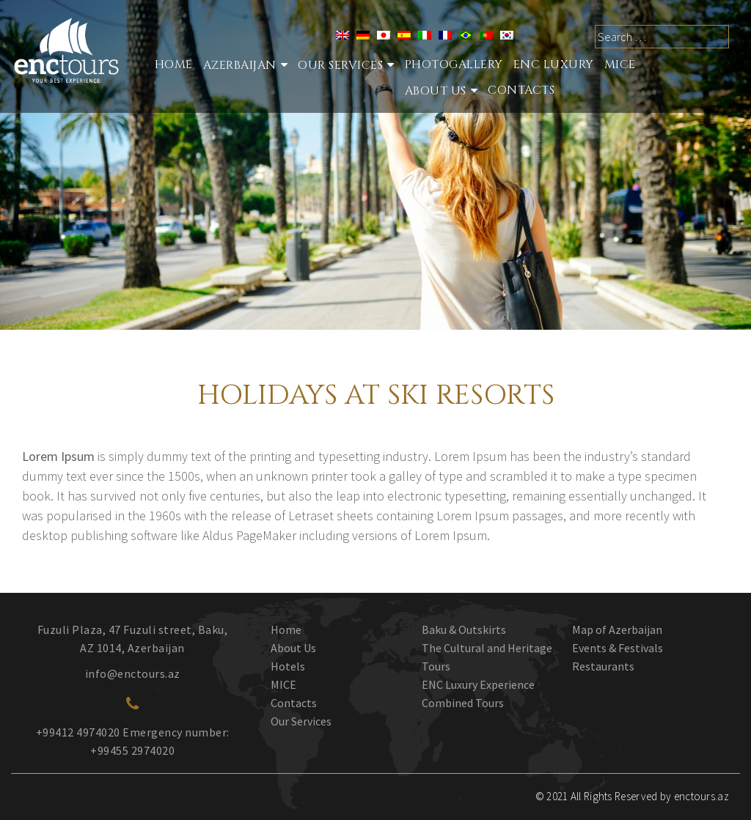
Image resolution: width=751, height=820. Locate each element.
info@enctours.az (132, 673)
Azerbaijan (239, 65)
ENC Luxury (553, 64)
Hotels (288, 666)
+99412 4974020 (78, 732)
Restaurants (603, 666)
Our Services (301, 721)
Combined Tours (463, 702)
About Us (435, 91)
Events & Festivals (617, 647)
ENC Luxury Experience (478, 684)
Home (174, 64)
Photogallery (454, 64)
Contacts (521, 90)
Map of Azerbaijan (617, 629)
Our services (340, 65)
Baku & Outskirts (464, 629)
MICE (620, 64)
